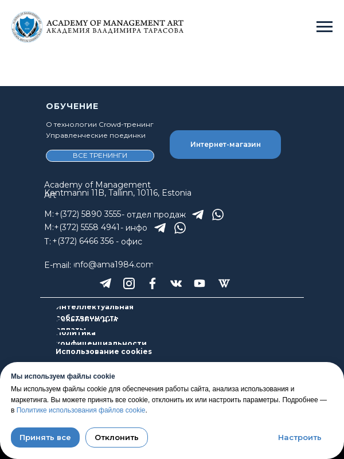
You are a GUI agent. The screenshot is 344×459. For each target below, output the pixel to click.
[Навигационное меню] (324, 27)
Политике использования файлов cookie (81, 410)
